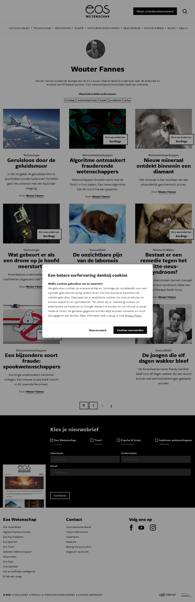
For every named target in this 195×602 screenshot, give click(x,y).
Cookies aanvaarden (130, 330)
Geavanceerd (97, 330)
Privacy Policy (133, 315)
